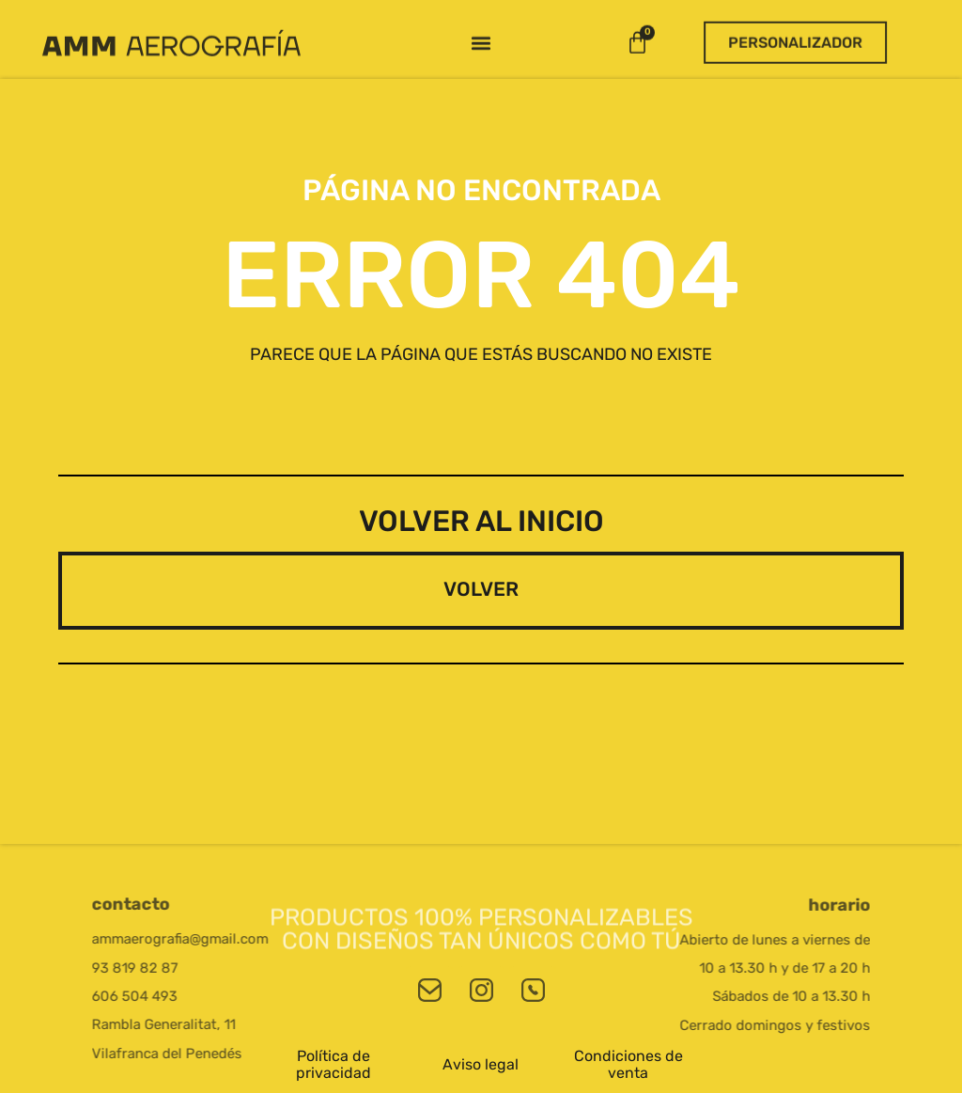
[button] (480, 33)
